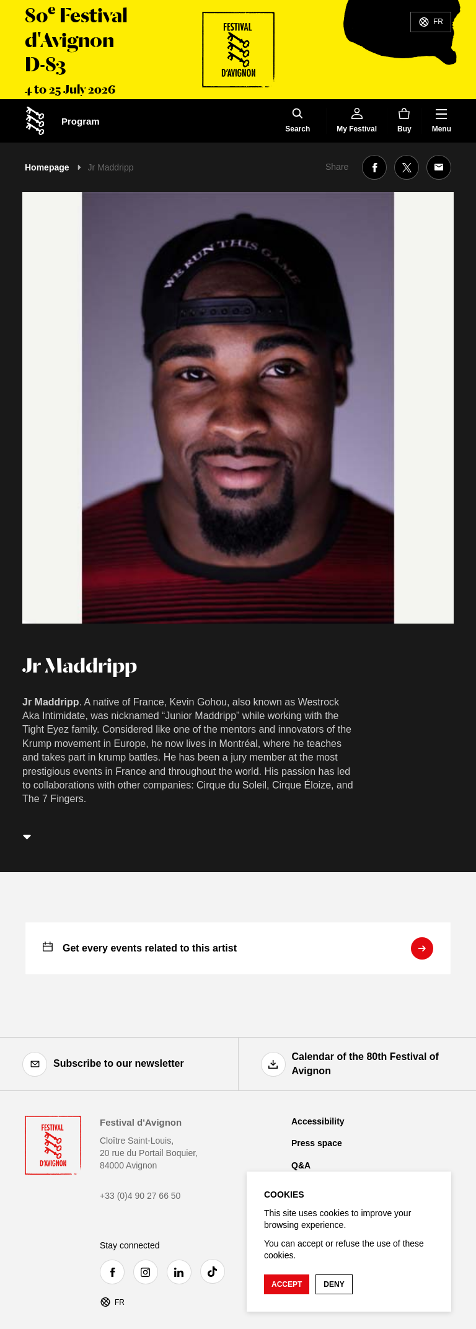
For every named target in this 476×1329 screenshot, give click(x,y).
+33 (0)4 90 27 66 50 (140, 1196)
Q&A (301, 1165)
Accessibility (318, 1121)
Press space (316, 1143)
